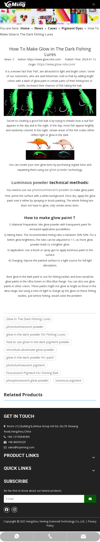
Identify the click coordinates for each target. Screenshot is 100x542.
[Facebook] (7, 510)
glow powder (58, 170)
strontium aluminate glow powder (30, 350)
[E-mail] (43, 499)
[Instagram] (14, 510)
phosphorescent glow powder (27, 380)
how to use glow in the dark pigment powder (38, 342)
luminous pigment (68, 380)
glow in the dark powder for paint (30, 357)
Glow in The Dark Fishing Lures (28, 319)
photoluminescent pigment (25, 365)
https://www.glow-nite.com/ (56, 64)
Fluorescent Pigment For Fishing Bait (32, 373)
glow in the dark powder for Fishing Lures (35, 334)
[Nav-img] (50, 16)
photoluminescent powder (50, 190)
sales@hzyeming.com (21, 447)
